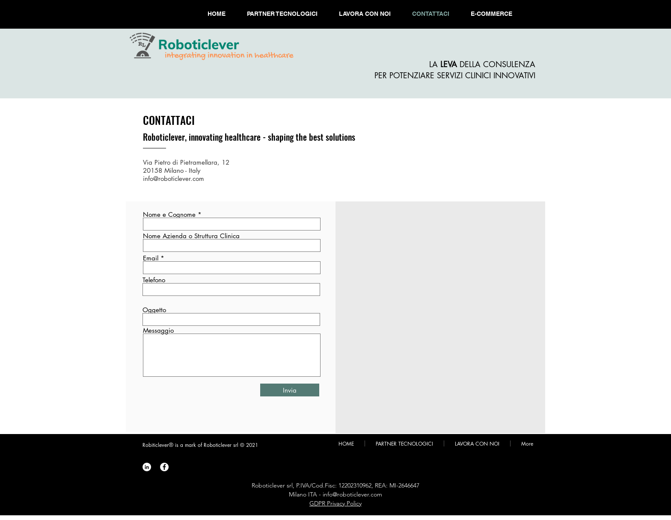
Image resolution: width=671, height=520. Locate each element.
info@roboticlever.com (173, 178)
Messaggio (158, 330)
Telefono (154, 280)
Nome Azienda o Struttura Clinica (191, 236)
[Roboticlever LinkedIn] (147, 467)
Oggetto (154, 310)
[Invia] (289, 390)
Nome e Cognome (169, 214)
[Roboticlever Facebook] (164, 467)
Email (150, 258)
